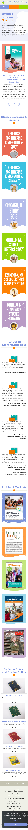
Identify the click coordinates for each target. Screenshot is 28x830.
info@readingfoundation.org (14, 803)
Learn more (16, 820)
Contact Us (23, 6)
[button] (26, 2)
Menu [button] (5, 6)
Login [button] (14, 6)
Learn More (14, 104)
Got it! (15, 824)
